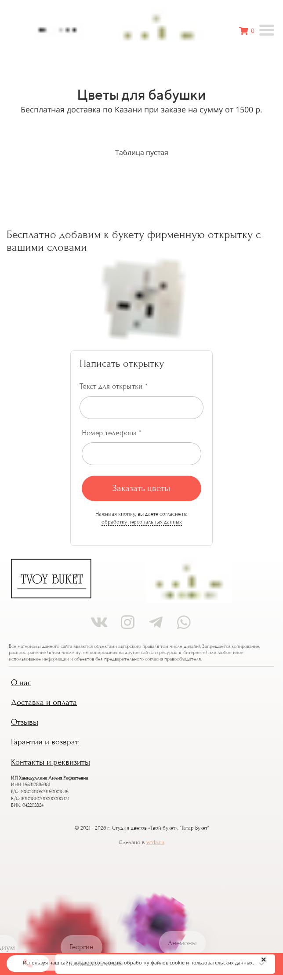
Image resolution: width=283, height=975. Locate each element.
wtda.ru (155, 842)
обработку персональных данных (142, 521)
